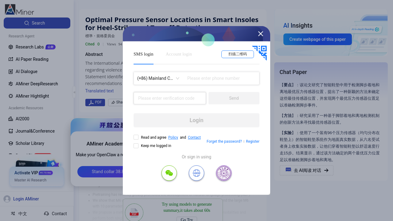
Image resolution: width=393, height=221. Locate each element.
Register (252, 141)
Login (196, 120)
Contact (194, 137)
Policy (173, 137)
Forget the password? (224, 141)
